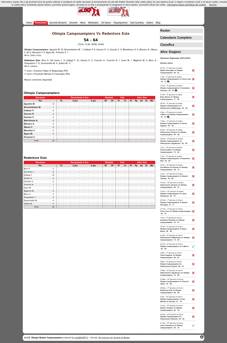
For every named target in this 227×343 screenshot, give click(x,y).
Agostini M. (29, 104)
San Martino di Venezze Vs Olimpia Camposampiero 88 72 (173, 168)
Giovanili (73, 22)
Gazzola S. (29, 117)
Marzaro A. (29, 124)
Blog (158, 22)
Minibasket (93, 22)
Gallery (150, 22)
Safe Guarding (137, 22)
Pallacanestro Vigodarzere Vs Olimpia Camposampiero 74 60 (174, 274)
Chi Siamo (106, 22)
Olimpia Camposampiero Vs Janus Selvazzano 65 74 (173, 195)
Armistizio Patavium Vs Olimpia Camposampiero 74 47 (172, 221)
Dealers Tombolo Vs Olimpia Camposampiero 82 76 (171, 309)
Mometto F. (29, 130)
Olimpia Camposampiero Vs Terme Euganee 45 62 (173, 124)
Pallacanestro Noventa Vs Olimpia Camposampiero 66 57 (173, 186)
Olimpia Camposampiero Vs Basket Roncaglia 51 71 (173, 203)
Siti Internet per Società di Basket (114, 337)
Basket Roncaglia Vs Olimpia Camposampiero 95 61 (171, 71)
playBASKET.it (81, 337)
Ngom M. (28, 133)
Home (29, 22)
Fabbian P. (29, 110)
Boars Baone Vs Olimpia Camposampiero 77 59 (169, 98)
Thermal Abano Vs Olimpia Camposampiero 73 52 (170, 151)
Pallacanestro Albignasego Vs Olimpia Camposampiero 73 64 (175, 239)
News (82, 22)
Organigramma (120, 22)
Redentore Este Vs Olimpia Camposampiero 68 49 (170, 291)
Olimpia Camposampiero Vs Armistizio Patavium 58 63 (175, 89)
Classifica (167, 45)
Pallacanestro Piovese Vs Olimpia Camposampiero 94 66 (173, 133)
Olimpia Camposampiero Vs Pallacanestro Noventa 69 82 (172, 318)
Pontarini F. (29, 137)
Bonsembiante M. (32, 107)
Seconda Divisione (58, 22)
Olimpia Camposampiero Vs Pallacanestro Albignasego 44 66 (173, 107)
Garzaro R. (29, 114)
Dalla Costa (35, 55)
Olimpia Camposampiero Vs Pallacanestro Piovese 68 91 (172, 265)
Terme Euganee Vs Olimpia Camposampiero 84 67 (170, 256)
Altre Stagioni (170, 52)
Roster (165, 30)
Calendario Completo (176, 38)
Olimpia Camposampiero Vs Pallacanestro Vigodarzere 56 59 (173, 142)
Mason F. (28, 127)
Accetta (213, 4)
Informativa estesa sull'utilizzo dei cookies (186, 4)
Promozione (40, 22)
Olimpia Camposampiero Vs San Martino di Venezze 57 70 (172, 300)
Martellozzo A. (31, 120)
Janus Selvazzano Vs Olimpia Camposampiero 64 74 (171, 326)
